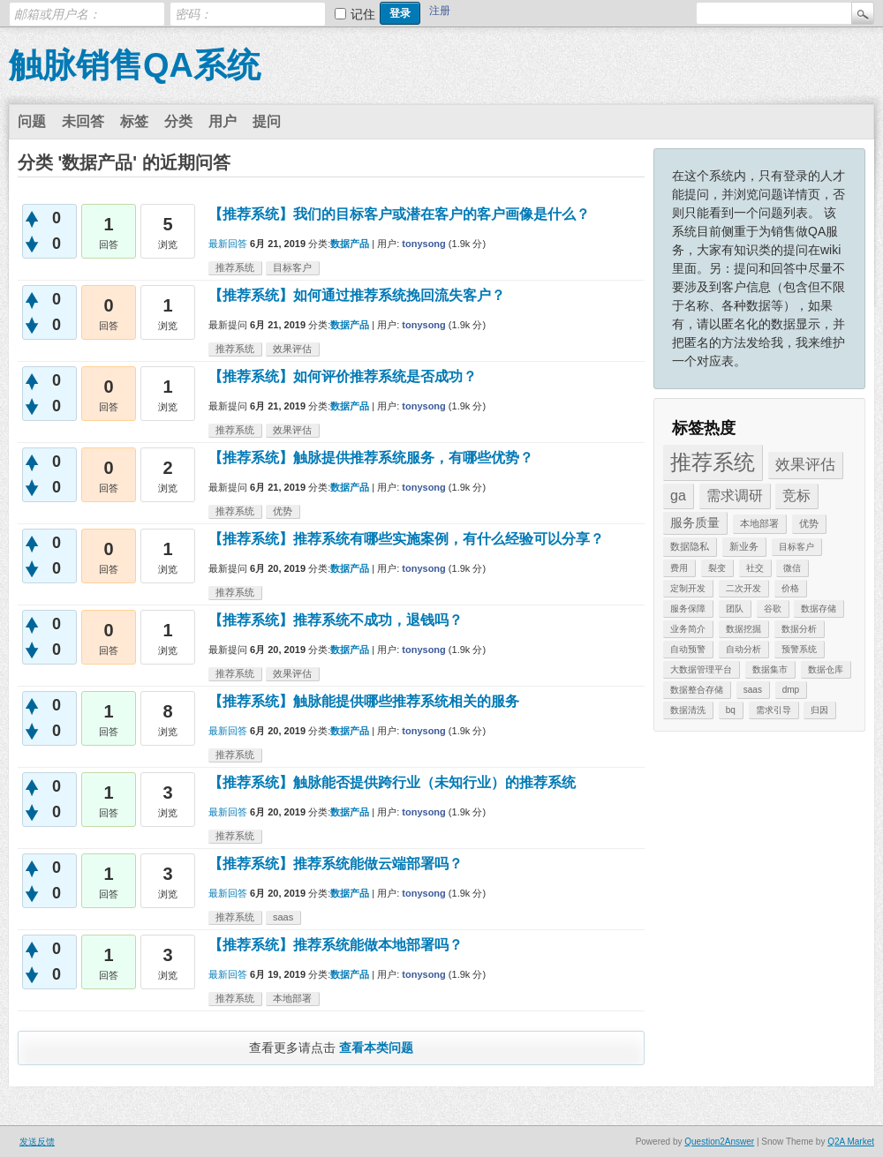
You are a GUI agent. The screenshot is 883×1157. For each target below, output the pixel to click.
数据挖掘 (743, 629)
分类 (178, 121)
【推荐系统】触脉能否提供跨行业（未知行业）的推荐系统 (392, 782)
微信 (792, 568)
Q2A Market (850, 1141)
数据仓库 (825, 669)
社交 (755, 568)
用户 (222, 121)
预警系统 (799, 649)
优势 (809, 523)
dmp (790, 690)
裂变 (717, 568)
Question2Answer (719, 1141)
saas (752, 690)
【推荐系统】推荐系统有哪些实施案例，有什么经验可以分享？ (406, 538)
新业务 (743, 546)
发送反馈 (37, 1141)
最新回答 (227, 243)
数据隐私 (689, 546)
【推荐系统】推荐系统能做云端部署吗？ (335, 863)
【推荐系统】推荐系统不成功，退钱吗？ (335, 619)
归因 (819, 710)
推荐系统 (712, 462)
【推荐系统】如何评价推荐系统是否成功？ (342, 376)
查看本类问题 (376, 1048)
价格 (790, 588)
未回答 (83, 121)
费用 (679, 568)
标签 (134, 121)
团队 (734, 608)
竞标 (796, 495)
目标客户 (796, 547)
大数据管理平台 (701, 669)
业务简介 (688, 629)
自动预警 (688, 649)
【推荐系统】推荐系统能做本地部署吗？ (335, 944)
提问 (267, 121)
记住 (363, 14)
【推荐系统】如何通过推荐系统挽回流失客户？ (356, 295)
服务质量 (695, 522)
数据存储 (818, 608)
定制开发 (688, 588)
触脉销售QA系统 (134, 65)
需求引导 (773, 710)
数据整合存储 (696, 690)
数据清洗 (688, 710)
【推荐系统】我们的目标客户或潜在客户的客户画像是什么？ (399, 214)
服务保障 (688, 608)
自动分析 (743, 649)
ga (678, 495)
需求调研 (734, 495)
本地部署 (759, 523)
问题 (32, 121)
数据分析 (799, 629)
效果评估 (805, 464)
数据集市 (770, 669)
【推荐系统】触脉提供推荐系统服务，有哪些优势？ (370, 457)
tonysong (424, 243)
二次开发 (743, 588)
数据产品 (349, 243)
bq (731, 710)
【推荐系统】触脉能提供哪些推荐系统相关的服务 (363, 701)
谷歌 (772, 608)
